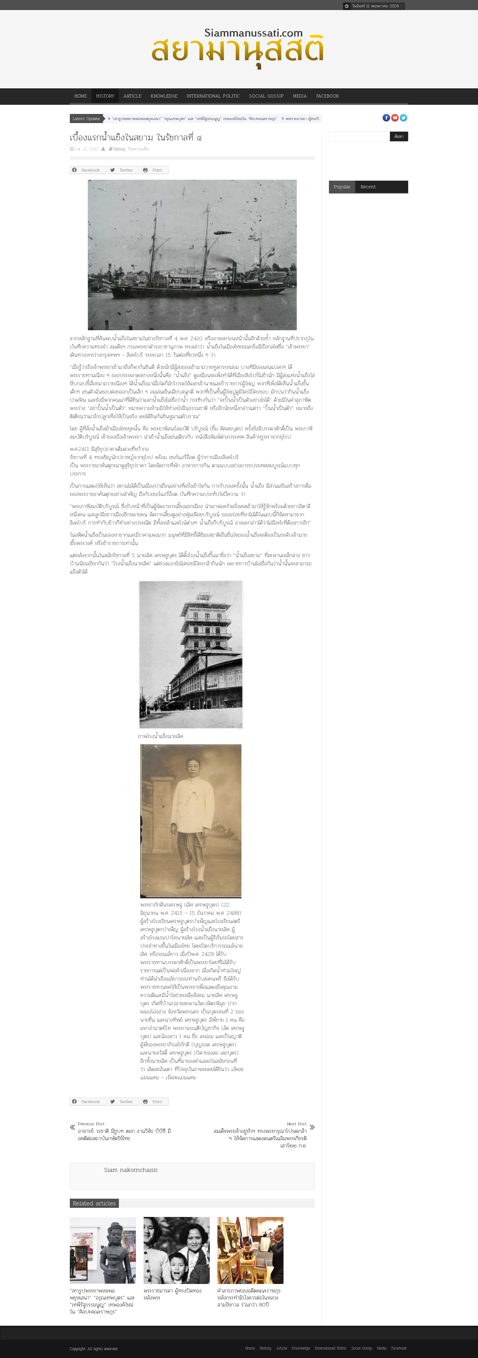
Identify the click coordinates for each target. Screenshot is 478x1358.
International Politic (213, 98)
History (105, 98)
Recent (368, 186)
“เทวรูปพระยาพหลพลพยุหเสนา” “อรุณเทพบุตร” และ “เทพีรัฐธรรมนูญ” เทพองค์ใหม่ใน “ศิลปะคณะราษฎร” (194, 118)
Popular (342, 186)
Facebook (328, 98)
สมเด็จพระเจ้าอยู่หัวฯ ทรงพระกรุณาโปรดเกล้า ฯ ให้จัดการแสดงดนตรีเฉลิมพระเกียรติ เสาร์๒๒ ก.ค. (259, 1134)
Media (300, 98)
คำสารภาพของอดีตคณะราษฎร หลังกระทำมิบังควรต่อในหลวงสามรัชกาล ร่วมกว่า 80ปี (249, 1297)
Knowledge (164, 98)
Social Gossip (266, 98)
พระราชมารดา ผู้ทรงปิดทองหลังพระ (313, 118)
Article (132, 98)
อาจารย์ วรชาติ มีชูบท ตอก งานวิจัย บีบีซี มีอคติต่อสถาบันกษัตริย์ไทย (125, 1131)
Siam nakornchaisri (131, 1170)
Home (80, 98)
